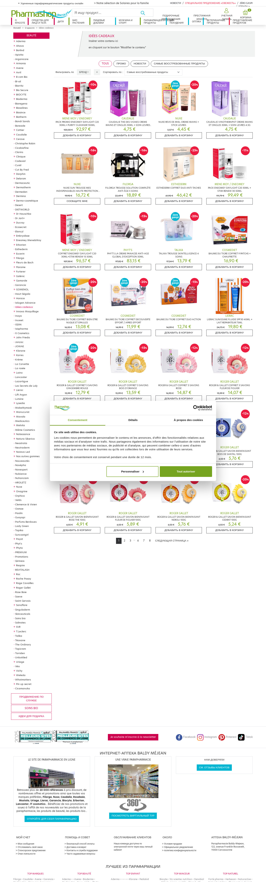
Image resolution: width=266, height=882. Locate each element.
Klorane (20, 350)
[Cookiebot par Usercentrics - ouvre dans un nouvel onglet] (196, 408)
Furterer (20, 271)
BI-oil (18, 81)
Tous (105, 63)
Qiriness (19, 561)
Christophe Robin (25, 143)
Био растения (78, 21)
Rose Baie (21, 592)
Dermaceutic (22, 183)
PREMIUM (21, 552)
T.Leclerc (21, 631)
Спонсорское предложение (32, 850)
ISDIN (18, 324)
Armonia (21, 63)
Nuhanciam (22, 478)
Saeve (18, 596)
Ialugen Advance (25, 302)
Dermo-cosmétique (27, 200)
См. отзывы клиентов (214, 767)
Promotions (21, 556)
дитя (61, 21)
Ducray (20, 222)
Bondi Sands (22, 121)
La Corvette (22, 364)
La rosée (20, 368)
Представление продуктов (242, 21)
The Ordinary (23, 644)
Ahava (20, 45)
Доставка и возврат (76, 847)
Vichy (19, 670)
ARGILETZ (20, 482)
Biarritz (19, 85)
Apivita (19, 54)
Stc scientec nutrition (181, 879)
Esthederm (21, 249)
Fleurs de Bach (24, 262)
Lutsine (19, 398)
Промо (121, 63)
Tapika (19, 530)
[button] (226, 14)
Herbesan (230, 879)
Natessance (23, 434)
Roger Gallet (23, 587)
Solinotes (20, 622)
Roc (18, 574)
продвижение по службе (31, 698)
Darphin (20, 174)
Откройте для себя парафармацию (51, 819)
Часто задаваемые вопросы (80, 853)
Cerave (20, 139)
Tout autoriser (186, 471)
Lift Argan (21, 394)
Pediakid (144, 879)
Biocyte (164, 879)
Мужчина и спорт (126, 21)
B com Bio (21, 76)
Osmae (19, 508)
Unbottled (21, 657)
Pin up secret (23, 684)
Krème (19, 359)
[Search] (106, 13)
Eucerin (20, 253)
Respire (20, 565)
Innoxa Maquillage (27, 311)
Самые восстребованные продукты (179, 63)
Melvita (20, 425)
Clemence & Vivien (26, 504)
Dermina (21, 196)
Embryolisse (23, 235)
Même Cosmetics (25, 429)
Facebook (185, 737)
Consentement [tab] (77, 420)
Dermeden (21, 191)
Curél (18, 165)
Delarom (21, 178)
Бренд (83, 72)
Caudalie (21, 134)
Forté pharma (215, 879)
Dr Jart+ (20, 218)
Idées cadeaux (24, 307)
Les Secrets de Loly (26, 385)
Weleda (20, 675)
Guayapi (20, 517)
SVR (18, 626)
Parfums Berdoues (26, 521)
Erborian (21, 244)
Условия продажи (173, 843)
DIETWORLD (22, 209)
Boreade (20, 125)
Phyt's (18, 543)
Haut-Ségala (22, 293)
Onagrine (21, 491)
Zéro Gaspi (246, 3)
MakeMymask (23, 407)
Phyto (19, 547)
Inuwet (19, 320)
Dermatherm (23, 187)
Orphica (20, 495)
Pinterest (227, 737)
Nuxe (19, 486)
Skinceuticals (22, 613)
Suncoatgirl (21, 534)
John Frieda (23, 337)
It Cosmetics (22, 333)
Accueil (17, 27)
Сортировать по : (113, 72)
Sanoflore (21, 605)
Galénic (20, 276)
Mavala (20, 416)
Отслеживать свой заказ (30, 847)
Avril (18, 72)
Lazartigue (21, 381)
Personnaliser (132, 471)
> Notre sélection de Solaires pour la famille (121, 3)
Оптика (196, 21)
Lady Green (22, 526)
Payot (19, 539)
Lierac (19, 390)
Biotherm (21, 116)
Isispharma (21, 328)
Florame (20, 267)
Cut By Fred (22, 169)
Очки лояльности (26, 853)
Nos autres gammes (28, 456)
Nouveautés (22, 461)
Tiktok (245, 737)
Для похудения (177, 21)
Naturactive (244, 879)
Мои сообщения (26, 843)
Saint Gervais (22, 600)
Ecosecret (20, 227)
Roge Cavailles (24, 583)
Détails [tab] (133, 420)
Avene (19, 68)
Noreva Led (23, 451)
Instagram (207, 737)
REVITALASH (22, 569)
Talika (18, 635)
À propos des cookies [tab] (188, 420)
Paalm (19, 513)
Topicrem (20, 648)
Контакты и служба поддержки (82, 850)
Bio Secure (22, 90)
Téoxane (20, 640)
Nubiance (21, 473)
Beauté (31, 35)
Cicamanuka (22, 688)
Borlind (20, 50)
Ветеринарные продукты (216, 21)
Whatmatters (23, 679)
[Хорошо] (146, 13)
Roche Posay (23, 578)
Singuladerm (22, 609)
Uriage (20, 661)
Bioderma (21, 99)
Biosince (20, 112)
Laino (19, 372)
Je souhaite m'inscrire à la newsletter (133, 737)
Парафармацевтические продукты (155, 21)
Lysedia (20, 403)
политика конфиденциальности (180, 850)
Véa (17, 666)
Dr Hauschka (23, 213)
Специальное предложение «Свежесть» (210, 3)
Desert (19, 205)
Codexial (20, 161)
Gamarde (21, 280)
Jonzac (19, 342)
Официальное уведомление (178, 847)
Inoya (18, 315)
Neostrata (21, 443)
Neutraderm (22, 447)
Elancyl (19, 231)
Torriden (20, 653)
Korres (19, 355)
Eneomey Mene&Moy (28, 240)
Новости (175, 3)
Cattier (20, 130)
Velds (18, 500)
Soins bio (20, 618)
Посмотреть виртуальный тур (133, 815)
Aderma (20, 41)
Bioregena (21, 103)
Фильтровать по (64, 72)
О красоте (20, 21)
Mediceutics (22, 421)
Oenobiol (199, 879)
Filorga (20, 258)
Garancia (20, 285)
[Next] (172, 541)
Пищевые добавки (99, 21)
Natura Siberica (25, 438)
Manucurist (22, 412)
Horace (20, 298)
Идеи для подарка (31, 716)
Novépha (20, 465)
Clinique (20, 156)
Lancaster (21, 377)
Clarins (19, 152)
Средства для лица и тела (40, 21)
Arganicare (21, 59)
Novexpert (21, 469)
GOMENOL (22, 289)
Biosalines (22, 107)
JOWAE (19, 346)
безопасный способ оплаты (80, 843)
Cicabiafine (22, 147)
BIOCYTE (21, 94)
